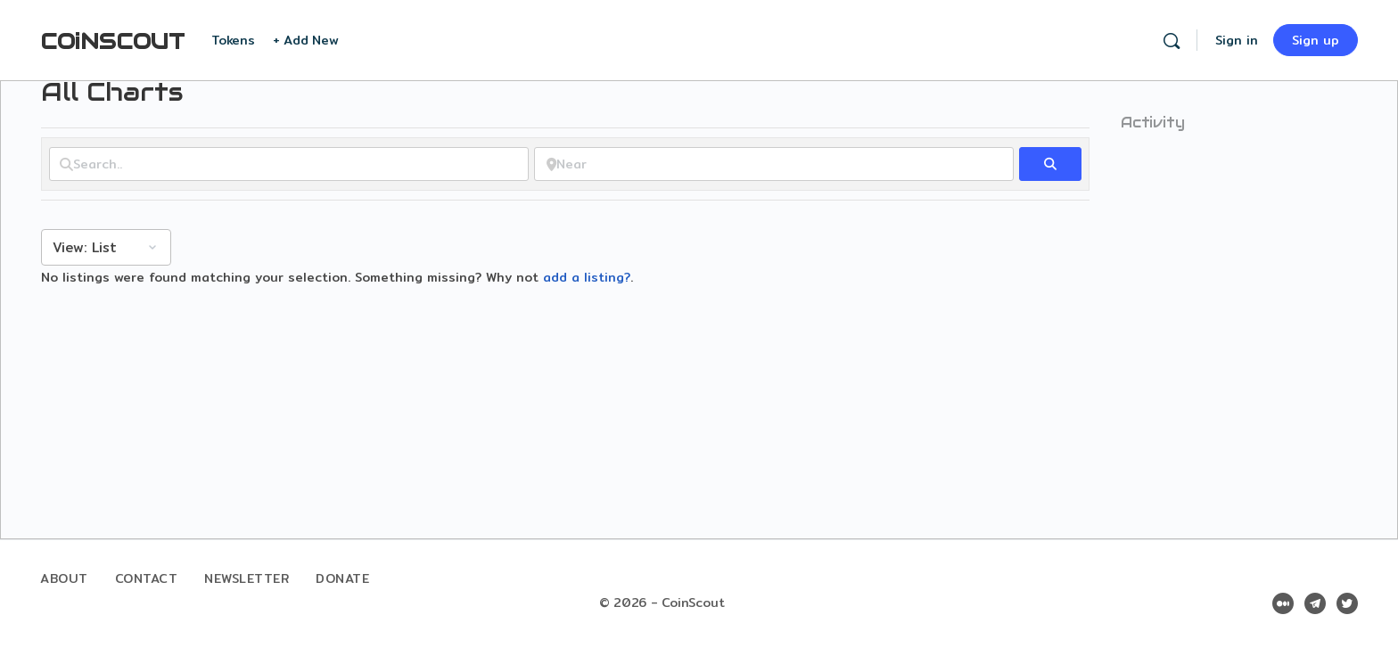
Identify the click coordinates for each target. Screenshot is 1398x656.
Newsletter (246, 578)
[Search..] (289, 164)
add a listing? (586, 277)
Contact (146, 578)
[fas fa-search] (1050, 164)
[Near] (774, 164)
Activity (1152, 122)
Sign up (1315, 40)
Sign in (1236, 40)
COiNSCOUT (112, 41)
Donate (342, 578)
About (64, 578)
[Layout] (106, 247)
